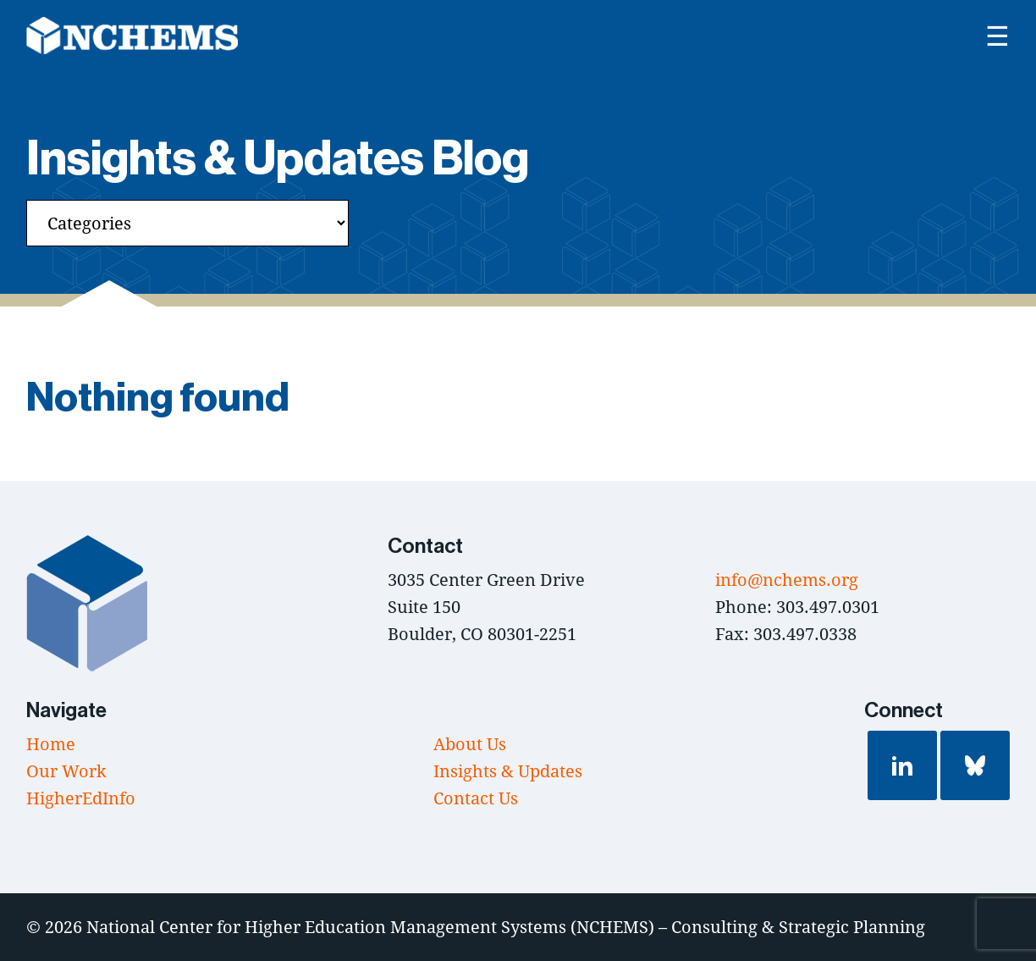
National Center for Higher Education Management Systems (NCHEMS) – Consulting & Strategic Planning (505, 926)
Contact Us (475, 798)
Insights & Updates (507, 770)
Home (50, 743)
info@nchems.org (786, 579)
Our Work (66, 770)
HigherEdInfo (80, 798)
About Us (469, 743)
